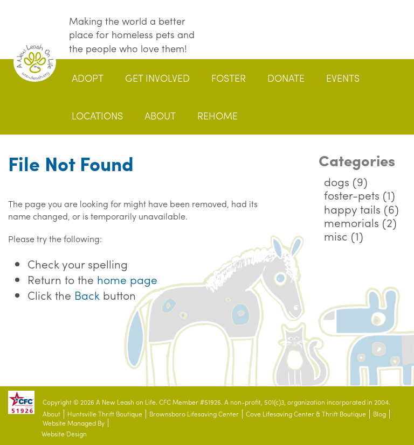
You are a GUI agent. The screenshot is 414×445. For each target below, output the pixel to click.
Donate (286, 77)
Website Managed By (74, 423)
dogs (336, 181)
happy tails (352, 209)
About (160, 115)
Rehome (217, 115)
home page (127, 279)
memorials (351, 222)
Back (87, 295)
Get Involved (157, 77)
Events (343, 77)
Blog (379, 414)
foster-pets (352, 195)
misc (336, 236)
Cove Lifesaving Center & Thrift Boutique (306, 414)
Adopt (88, 77)
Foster (228, 77)
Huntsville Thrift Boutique (104, 414)
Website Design (64, 434)
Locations (97, 115)
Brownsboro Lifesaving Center (194, 414)
